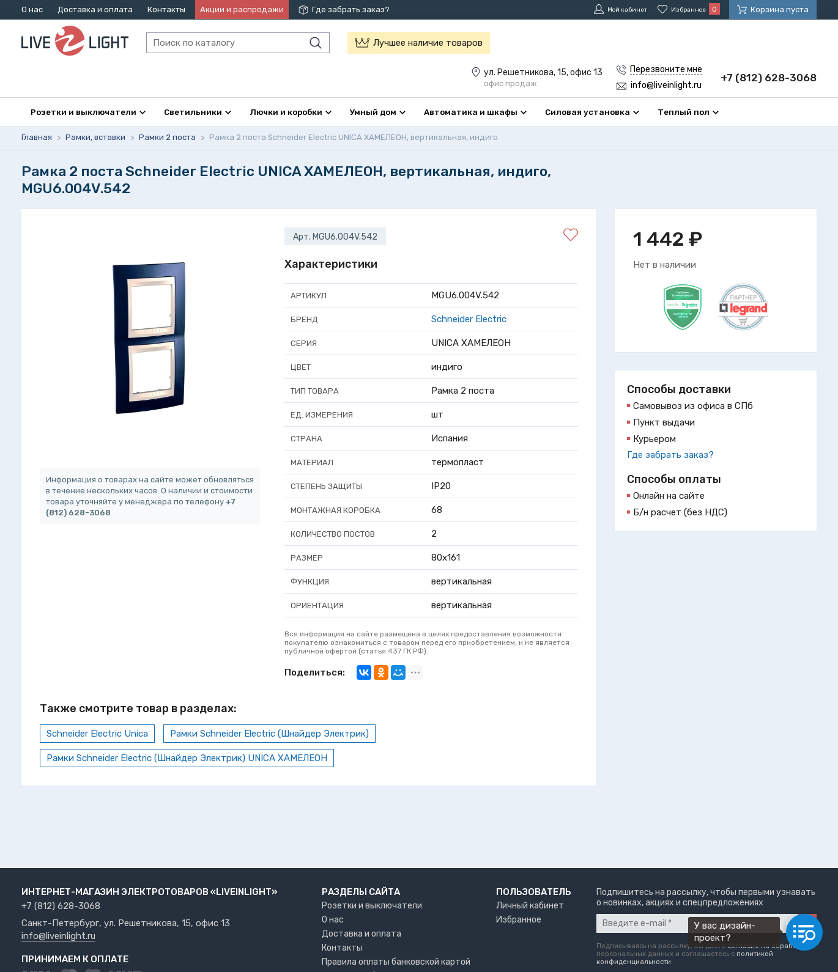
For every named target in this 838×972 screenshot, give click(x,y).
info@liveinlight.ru (58, 936)
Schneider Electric (468, 319)
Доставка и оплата (95, 9)
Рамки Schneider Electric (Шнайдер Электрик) (269, 733)
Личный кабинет (530, 905)
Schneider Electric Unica (97, 733)
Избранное (518, 920)
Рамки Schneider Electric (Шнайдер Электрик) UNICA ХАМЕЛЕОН (186, 758)
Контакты (166, 9)
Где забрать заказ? (351, 9)
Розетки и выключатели (372, 905)
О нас (32, 9)
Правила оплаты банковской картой (396, 962)
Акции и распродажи (242, 9)
